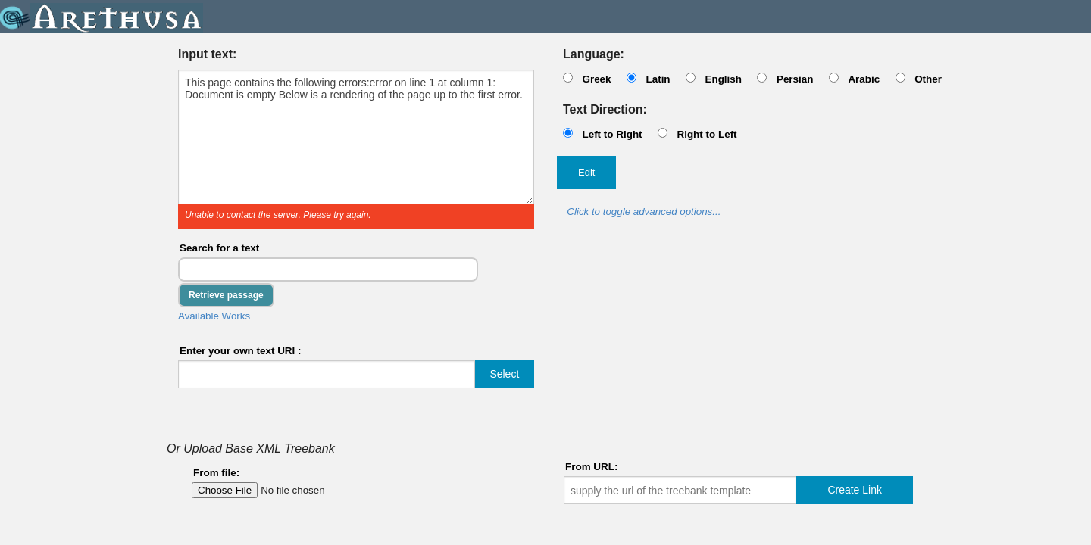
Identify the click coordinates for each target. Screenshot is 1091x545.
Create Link (854, 490)
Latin (658, 79)
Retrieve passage (226, 295)
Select (504, 374)
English (723, 79)
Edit (586, 172)
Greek (596, 79)
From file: (216, 472)
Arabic (864, 79)
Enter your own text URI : (241, 351)
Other (928, 79)
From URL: (591, 466)
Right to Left (706, 134)
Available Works (214, 316)
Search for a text (219, 248)
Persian (795, 79)
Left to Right (612, 134)
